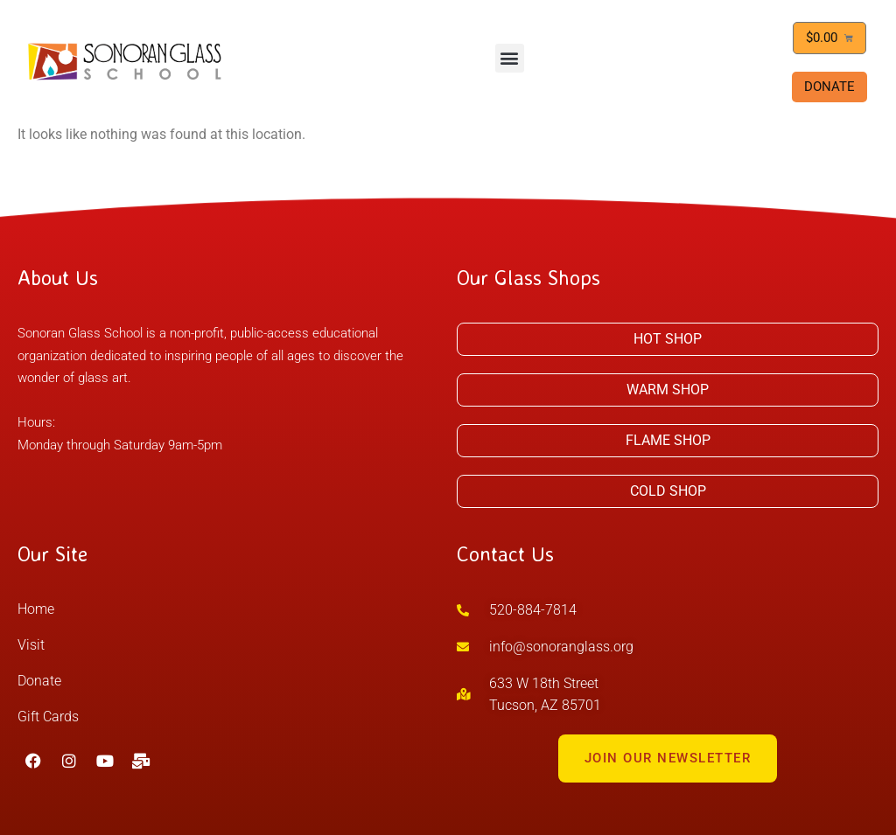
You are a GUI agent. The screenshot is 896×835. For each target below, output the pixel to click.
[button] (509, 58)
